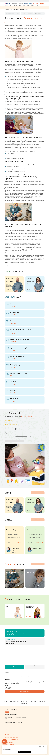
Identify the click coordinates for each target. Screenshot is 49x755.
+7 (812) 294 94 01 (26, 416)
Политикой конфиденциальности (21, 436)
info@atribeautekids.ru (12, 714)
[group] (14, 283)
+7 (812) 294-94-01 (36, 3)
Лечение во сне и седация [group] (27, 13)
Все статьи (37, 564)
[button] (25, 305)
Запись (4, 741)
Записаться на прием (7, 712)
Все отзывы (37, 519)
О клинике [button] (7, 732)
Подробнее (18, 542)
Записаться (42, 3)
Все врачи (38, 492)
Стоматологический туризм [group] (40, 13)
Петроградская (20, 3)
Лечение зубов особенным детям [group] (12, 13)
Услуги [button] (6, 729)
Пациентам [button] (8, 727)
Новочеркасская (14, 3)
